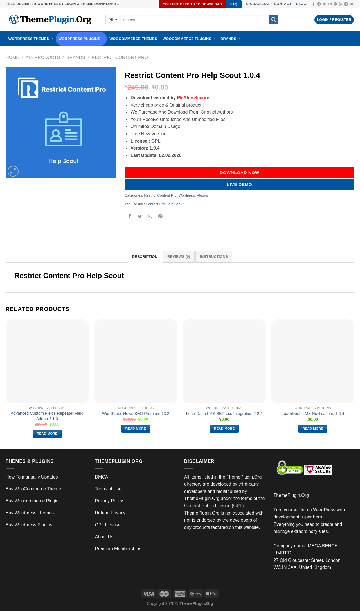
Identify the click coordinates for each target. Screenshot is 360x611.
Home (12, 57)
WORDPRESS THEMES (30, 38)
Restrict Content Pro (120, 57)
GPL (156, 141)
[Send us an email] (330, 4)
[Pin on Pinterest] (160, 216)
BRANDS (230, 38)
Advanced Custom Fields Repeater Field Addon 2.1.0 (47, 416)
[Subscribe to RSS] (340, 4)
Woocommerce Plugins (189, 38)
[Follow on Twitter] (324, 4)
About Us (104, 537)
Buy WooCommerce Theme (33, 488)
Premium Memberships (118, 548)
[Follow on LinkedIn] (346, 4)
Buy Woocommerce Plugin (32, 501)
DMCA (101, 477)
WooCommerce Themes (133, 39)
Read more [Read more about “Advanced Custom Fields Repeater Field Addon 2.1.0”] (47, 433)
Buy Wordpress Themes (30, 512)
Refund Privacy (110, 512)
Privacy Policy (109, 501)
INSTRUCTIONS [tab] (214, 256)
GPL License (108, 524)
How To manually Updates (32, 477)
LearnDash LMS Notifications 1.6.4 (313, 413)
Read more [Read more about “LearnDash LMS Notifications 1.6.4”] (313, 428)
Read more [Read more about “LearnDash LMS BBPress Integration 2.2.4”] (224, 428)
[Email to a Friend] (150, 216)
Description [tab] (145, 256)
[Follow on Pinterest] (335, 4)
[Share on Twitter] (140, 216)
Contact (282, 4)
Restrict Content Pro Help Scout (157, 204)
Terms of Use (108, 488)
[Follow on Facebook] (313, 4)
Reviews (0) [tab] (178, 256)
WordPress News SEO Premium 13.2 (135, 413)
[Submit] (273, 19)
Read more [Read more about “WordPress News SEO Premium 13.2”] (135, 428)
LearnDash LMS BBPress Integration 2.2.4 (224, 413)
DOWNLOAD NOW (239, 172)
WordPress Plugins (81, 38)
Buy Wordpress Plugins (29, 524)
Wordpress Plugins (194, 195)
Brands (75, 57)
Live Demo (239, 184)
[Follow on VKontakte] (351, 4)
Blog (301, 4)
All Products (43, 57)
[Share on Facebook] (129, 216)
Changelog (257, 4)
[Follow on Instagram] (319, 4)
